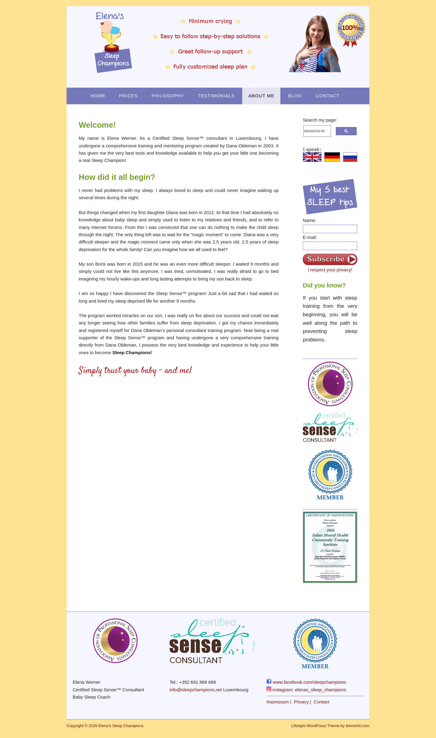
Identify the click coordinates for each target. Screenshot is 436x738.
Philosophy (167, 95)
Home (98, 95)
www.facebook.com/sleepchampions (306, 682)
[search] (316, 131)
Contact (327, 95)
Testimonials (216, 95)
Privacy (301, 701)
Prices (128, 95)
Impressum (277, 701)
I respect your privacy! (330, 269)
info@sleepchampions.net (196, 689)
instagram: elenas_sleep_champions (306, 689)
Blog (295, 95)
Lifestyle (298, 725)
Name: (309, 220)
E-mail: (310, 237)
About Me (261, 95)
